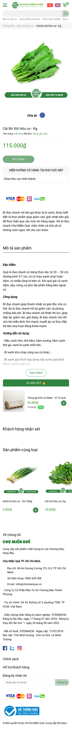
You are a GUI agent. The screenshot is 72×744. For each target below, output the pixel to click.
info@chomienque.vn (29, 584)
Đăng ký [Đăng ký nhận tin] (62, 682)
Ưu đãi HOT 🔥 (36, 383)
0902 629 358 (33, 578)
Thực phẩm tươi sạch (29, 19)
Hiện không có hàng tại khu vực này (36, 170)
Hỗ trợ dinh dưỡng (51, 19)
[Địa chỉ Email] (36, 682)
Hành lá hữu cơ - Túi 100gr (17, 501)
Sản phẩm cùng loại (20, 449)
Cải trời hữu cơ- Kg (55, 501)
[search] (65, 13)
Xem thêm (36, 372)
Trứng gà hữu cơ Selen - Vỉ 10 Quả (46, 397)
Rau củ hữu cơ (10, 19)
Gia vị (65, 19)
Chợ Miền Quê (36, 723)
